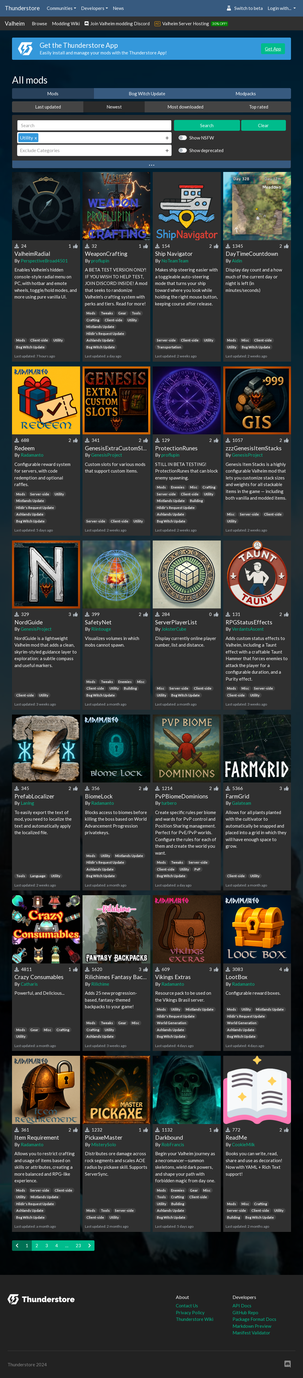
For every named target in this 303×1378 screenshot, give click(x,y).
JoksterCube (173, 629)
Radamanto (32, 455)
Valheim (15, 23)
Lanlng (27, 803)
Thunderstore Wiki (194, 1319)
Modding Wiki (66, 23)
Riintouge (101, 629)
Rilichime (100, 984)
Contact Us (187, 1305)
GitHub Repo (245, 1312)
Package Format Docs (254, 1319)
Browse (39, 23)
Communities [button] (60, 8)
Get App (273, 48)
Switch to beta (244, 8)
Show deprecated (206, 150)
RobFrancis (172, 1144)
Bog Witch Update (147, 93)
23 (78, 1245)
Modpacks (246, 93)
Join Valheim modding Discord (117, 23)
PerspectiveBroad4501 (44, 260)
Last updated (48, 106)
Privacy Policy (190, 1312)
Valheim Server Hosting (185, 23)
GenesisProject (106, 455)
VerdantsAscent (248, 629)
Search (207, 125)
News (118, 8)
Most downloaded (185, 106)
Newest (114, 106)
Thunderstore (22, 8)
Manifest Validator (251, 1332)
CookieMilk (243, 1144)
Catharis (29, 984)
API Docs (241, 1305)
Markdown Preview (251, 1326)
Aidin (237, 260)
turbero (169, 803)
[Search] (94, 125)
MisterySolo (103, 1144)
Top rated (258, 106)
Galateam (241, 803)
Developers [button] (92, 8)
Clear (263, 125)
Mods (52, 93)
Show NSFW (201, 137)
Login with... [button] (280, 8)
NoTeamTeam (174, 260)
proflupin (100, 260)
